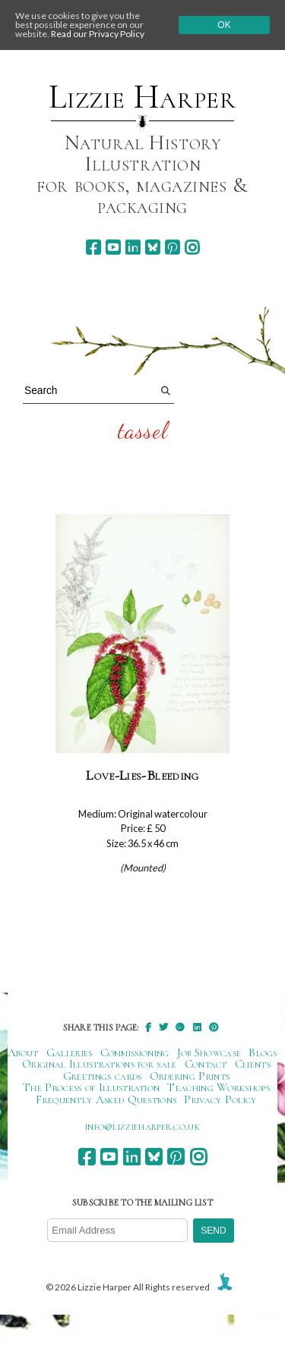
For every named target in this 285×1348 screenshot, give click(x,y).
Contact (206, 1064)
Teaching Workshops (218, 1087)
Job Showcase (209, 1052)
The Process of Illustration (91, 1087)
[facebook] (93, 247)
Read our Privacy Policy (97, 33)
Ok (223, 25)
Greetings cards (102, 1076)
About (23, 1052)
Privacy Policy (220, 1099)
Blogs (263, 1052)
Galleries (69, 1052)
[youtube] (113, 247)
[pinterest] (172, 247)
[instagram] (192, 247)
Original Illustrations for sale (99, 1064)
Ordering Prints (190, 1076)
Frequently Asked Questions (106, 1099)
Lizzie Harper (142, 97)
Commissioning (134, 1052)
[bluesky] (152, 247)
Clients (253, 1064)
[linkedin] (132, 247)
